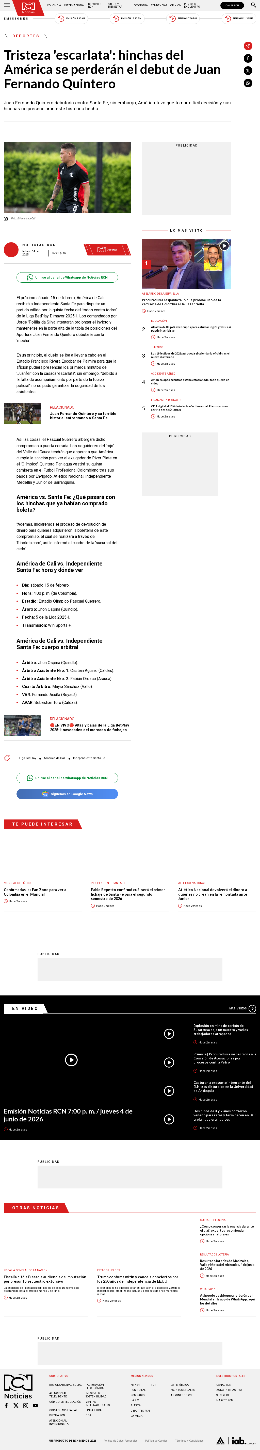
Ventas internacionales (98, 1403)
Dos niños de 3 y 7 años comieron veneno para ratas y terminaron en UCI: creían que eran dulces (224, 1115)
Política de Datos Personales (121, 1440)
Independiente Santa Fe (89, 758)
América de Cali (55, 758)
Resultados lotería (214, 1254)
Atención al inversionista (59, 1422)
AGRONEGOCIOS (181, 1395)
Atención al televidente (58, 1395)
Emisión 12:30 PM (127, 18)
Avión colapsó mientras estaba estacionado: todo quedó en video (190, 381)
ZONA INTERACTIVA (229, 1390)
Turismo (157, 347)
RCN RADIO (138, 1395)
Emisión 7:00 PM (183, 18)
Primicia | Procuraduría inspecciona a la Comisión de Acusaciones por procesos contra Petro (224, 1058)
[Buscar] (253, 6)
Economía (141, 5)
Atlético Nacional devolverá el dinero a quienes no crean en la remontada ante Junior (212, 894)
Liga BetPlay (27, 758)
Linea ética (94, 1410)
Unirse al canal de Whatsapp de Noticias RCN (67, 277)
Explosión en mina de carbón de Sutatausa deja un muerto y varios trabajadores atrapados (220, 1030)
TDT (153, 1385)
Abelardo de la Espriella (160, 293)
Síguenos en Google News (67, 794)
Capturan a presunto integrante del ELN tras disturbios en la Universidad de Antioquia (223, 1087)
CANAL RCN (232, 5)
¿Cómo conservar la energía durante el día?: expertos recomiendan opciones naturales (227, 1230)
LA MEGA (136, 1415)
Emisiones (16, 18)
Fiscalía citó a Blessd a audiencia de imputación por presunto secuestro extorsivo (45, 1279)
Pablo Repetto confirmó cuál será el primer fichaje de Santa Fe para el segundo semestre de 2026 (128, 894)
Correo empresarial (63, 1410)
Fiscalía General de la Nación (25, 1270)
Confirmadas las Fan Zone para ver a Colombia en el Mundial (35, 892)
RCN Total (138, 1390)
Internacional (74, 5)
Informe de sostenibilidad (96, 1395)
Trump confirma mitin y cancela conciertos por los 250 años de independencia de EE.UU (137, 1279)
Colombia (54, 5)
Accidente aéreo (163, 373)
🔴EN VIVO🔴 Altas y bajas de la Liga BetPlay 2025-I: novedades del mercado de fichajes (89, 727)
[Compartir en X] (248, 70)
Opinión (175, 5)
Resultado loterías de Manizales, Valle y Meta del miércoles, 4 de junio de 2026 (227, 1265)
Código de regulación (65, 1402)
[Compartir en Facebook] (248, 58)
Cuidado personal (213, 1220)
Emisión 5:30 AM (71, 18)
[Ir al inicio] (28, 8)
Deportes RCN (94, 5)
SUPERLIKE (223, 1395)
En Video (25, 1008)
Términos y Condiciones (189, 1440)
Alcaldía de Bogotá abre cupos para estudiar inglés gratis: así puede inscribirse (191, 328)
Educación (159, 321)
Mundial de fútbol (18, 883)
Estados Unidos (108, 1270)
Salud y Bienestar (115, 5)
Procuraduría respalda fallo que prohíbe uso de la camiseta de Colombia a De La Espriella (181, 302)
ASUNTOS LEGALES (182, 1390)
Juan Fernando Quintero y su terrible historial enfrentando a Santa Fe (83, 416)
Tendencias (159, 5)
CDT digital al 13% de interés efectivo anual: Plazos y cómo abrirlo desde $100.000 (189, 408)
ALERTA (136, 1405)
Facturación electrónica (95, 1386)
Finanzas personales (166, 400)
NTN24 (135, 1385)
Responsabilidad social (65, 1385)
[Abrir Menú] (7, 5)
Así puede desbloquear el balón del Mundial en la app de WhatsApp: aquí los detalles (227, 1299)
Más (242, 1008)
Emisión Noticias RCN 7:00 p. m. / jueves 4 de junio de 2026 (68, 1115)
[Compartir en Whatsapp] (248, 83)
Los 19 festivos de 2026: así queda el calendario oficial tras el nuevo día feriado (190, 355)
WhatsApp (207, 1289)
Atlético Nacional (191, 883)
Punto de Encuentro (192, 5)
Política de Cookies (156, 1440)
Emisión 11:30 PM (239, 18)
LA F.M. (135, 1400)
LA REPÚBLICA (180, 1385)
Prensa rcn (57, 1415)
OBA (88, 1415)
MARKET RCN (224, 1400)
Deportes (26, 36)
